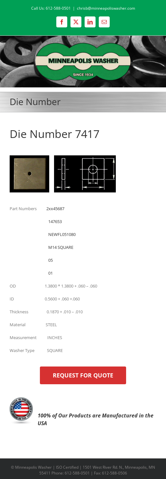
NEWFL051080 (62, 234)
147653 (55, 221)
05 (50, 260)
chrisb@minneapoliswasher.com (106, 8)
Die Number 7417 (54, 133)
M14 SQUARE (60, 247)
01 (50, 273)
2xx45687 (55, 208)
